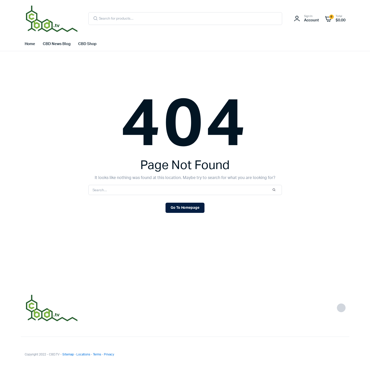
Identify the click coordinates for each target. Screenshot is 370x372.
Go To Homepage (185, 208)
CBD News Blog (57, 44)
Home (30, 44)
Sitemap (68, 354)
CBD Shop (87, 44)
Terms (97, 354)
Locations (83, 354)
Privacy (109, 354)
